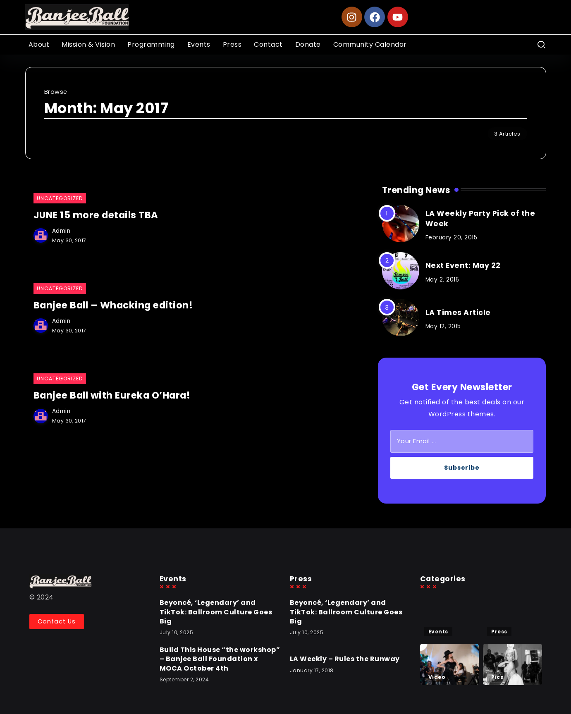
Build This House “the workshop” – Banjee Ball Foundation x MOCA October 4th (220, 659)
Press (499, 631)
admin (61, 230)
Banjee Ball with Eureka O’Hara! (113, 394)
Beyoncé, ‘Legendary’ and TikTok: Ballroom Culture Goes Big (216, 612)
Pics (497, 677)
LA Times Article (458, 313)
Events (438, 631)
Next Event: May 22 (463, 265)
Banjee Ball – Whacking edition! (114, 304)
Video (437, 677)
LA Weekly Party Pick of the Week (480, 218)
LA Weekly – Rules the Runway (345, 659)
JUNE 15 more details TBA (97, 215)
